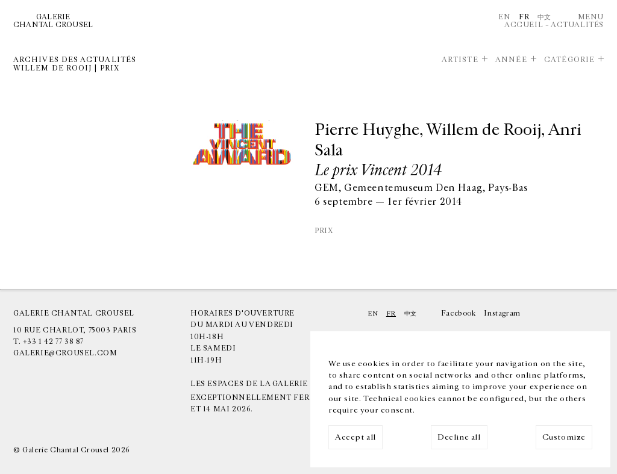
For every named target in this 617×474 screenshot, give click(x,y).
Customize (564, 437)
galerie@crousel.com (65, 353)
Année (511, 59)
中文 (544, 17)
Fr (524, 17)
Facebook (458, 313)
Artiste (460, 59)
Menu (591, 17)
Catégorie (569, 59)
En (504, 17)
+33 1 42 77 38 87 (53, 341)
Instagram (502, 313)
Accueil (523, 24)
